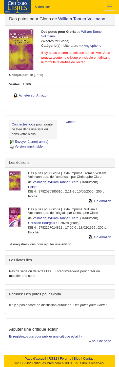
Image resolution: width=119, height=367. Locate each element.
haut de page (100, 341)
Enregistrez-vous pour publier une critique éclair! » (46, 336)
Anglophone (92, 45)
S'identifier (42, 7)
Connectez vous (23, 124)
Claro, (75, 182)
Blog (77, 358)
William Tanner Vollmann (81, 19)
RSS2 (53, 358)
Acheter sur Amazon (33, 95)
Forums (65, 358)
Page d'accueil (35, 358)
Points (32, 187)
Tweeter (70, 122)
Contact (88, 358)
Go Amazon (102, 201)
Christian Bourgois (41, 223)
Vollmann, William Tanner (51, 182)
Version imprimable (26, 146)
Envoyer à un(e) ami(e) (28, 141)
